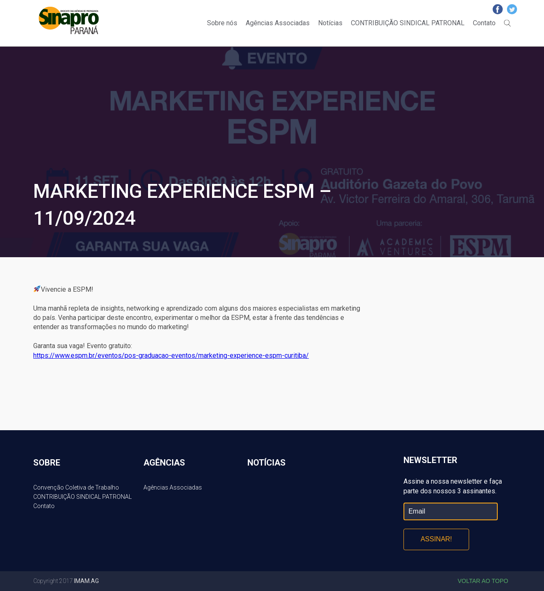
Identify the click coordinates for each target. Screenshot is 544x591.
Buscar (507, 23)
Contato (484, 23)
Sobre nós (222, 23)
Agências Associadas (278, 23)
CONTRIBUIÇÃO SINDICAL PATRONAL (407, 23)
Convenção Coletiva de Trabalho (76, 487)
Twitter (512, 9)
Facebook (498, 9)
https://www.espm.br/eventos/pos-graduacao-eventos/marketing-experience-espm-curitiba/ (171, 355)
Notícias (330, 23)
